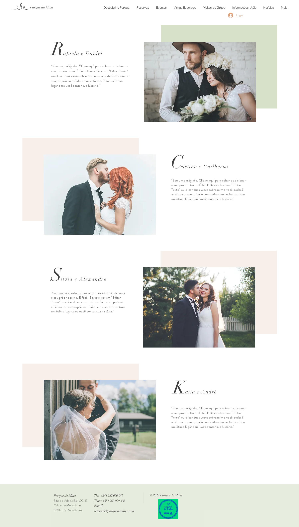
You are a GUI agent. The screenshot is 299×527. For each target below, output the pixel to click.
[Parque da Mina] (41, 7)
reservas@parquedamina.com (114, 511)
